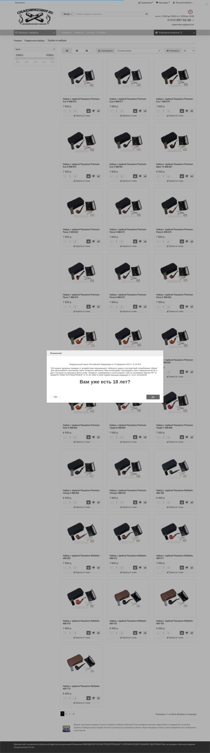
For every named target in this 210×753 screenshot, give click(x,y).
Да (153, 397)
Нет (55, 397)
